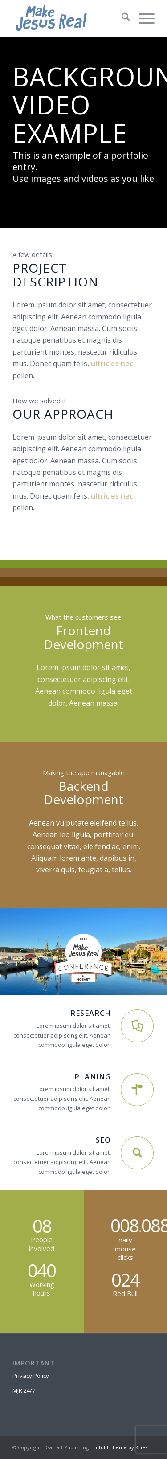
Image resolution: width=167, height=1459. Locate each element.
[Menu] (142, 18)
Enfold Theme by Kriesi (121, 1447)
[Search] (121, 18)
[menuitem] (121, 18)
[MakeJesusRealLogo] (69, 18)
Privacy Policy (30, 1376)
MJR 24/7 (23, 1390)
